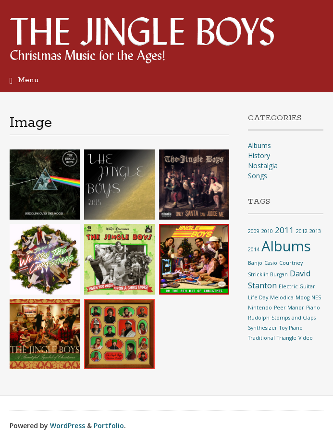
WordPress (67, 425)
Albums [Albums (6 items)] (286, 246)
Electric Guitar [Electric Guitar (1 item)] (297, 286)
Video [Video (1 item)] (305, 337)
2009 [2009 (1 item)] (253, 231)
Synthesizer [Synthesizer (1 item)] (262, 327)
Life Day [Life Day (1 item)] (258, 297)
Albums (259, 145)
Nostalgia (263, 165)
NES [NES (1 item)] (316, 297)
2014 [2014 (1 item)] (253, 249)
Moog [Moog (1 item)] (302, 297)
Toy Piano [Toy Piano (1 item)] (291, 327)
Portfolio (109, 425)
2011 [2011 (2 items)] (284, 229)
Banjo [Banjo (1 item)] (255, 263)
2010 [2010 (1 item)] (267, 231)
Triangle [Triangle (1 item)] (286, 337)
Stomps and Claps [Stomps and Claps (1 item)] (293, 317)
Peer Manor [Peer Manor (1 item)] (289, 307)
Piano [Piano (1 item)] (313, 307)
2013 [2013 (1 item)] (315, 231)
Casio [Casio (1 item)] (270, 263)
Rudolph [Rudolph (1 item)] (259, 317)
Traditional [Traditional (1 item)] (261, 337)
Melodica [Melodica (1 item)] (282, 297)
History (259, 155)
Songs (257, 175)
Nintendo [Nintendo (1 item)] (260, 307)
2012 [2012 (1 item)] (302, 231)
